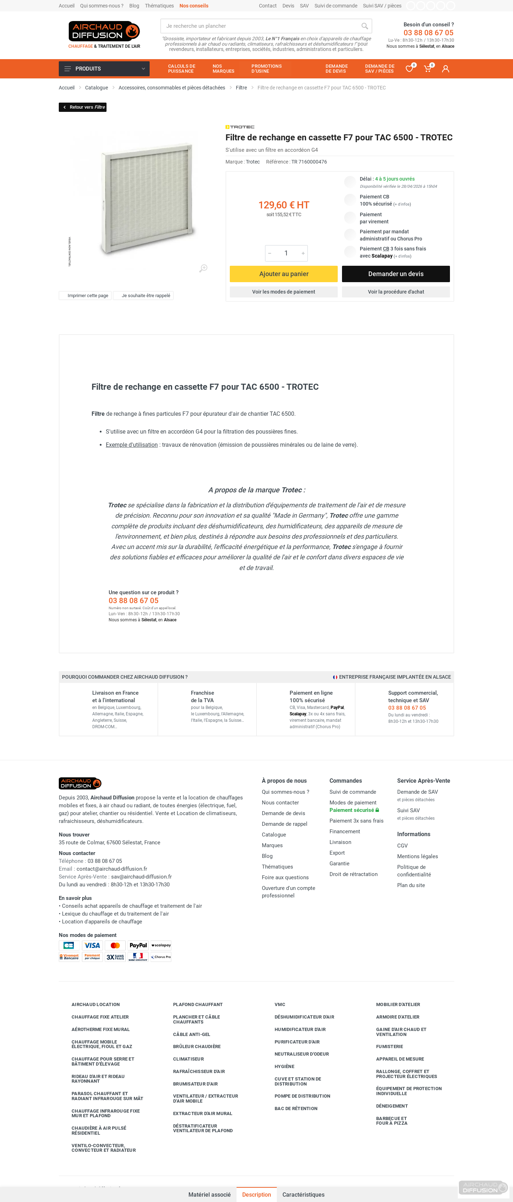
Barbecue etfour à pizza (387, 1121)
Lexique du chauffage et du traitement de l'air (115, 914)
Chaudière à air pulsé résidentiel (93, 1130)
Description (256, 1194)
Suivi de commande (336, 5)
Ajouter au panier (284, 274)
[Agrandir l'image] (203, 268)
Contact (268, 5)
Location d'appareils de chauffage (102, 921)
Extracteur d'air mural (197, 1113)
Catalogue (274, 834)
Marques (272, 845)
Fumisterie (384, 1046)
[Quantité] (286, 253)
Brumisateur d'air (190, 1083)
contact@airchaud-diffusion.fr (112, 869)
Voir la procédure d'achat (396, 292)
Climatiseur (183, 1059)
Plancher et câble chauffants (191, 1019)
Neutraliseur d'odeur (296, 1054)
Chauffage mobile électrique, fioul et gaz (96, 1044)
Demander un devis (396, 274)
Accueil (66, 5)
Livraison (340, 842)
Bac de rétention (290, 1108)
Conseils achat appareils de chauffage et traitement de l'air (132, 906)
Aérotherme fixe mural (95, 1029)
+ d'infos (402, 204)
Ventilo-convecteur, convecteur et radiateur (98, 1148)
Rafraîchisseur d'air (193, 1071)
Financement (345, 831)
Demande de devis (283, 813)
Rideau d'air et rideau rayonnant (93, 1079)
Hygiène (279, 1066)
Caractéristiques (304, 1194)
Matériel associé (209, 1191)
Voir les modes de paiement (283, 292)
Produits (104, 69)
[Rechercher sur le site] (258, 26)
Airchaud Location (90, 1004)
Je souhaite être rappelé (142, 296)
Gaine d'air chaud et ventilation (396, 1032)
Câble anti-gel (186, 1034)
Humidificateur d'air (295, 1029)
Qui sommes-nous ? (102, 5)
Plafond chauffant (192, 1004)
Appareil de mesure (395, 1059)
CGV (402, 846)
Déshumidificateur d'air (299, 1017)
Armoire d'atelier (392, 1017)
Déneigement (387, 1106)
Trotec (253, 162)
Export (337, 853)
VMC (274, 1004)
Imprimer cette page (84, 296)
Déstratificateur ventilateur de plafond (197, 1128)
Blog (134, 5)
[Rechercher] (364, 26)
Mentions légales (417, 856)
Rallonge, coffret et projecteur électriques (401, 1074)
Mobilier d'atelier (393, 1004)
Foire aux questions (285, 877)
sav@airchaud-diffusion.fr (141, 877)
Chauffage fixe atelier (95, 1017)
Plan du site (411, 885)
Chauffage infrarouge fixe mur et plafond (100, 1113)
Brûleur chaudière (191, 1046)
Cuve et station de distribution (292, 1081)
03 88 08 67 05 (429, 33)
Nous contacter (280, 802)
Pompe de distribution (297, 1096)
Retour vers (83, 107)
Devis (288, 5)
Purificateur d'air (292, 1041)
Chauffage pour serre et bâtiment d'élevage (97, 1061)
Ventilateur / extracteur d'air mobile (200, 1098)
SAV (304, 5)
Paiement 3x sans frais (357, 821)
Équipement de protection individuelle (404, 1091)
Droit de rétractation (354, 874)
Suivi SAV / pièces (382, 5)
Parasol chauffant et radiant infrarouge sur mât (102, 1096)
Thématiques (159, 5)
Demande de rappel (284, 824)
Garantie (339, 863)
